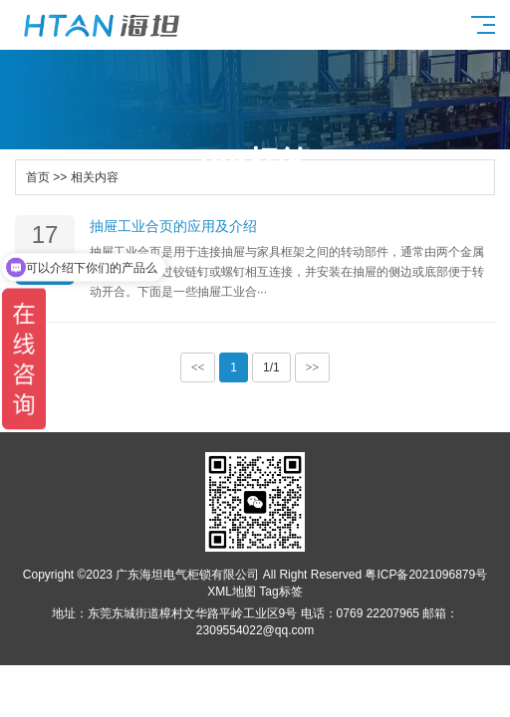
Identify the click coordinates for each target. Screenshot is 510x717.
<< (198, 367)
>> (313, 367)
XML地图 (231, 591)
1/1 (271, 367)
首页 (38, 177)
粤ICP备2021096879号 (426, 575)
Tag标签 (280, 591)
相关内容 (95, 177)
